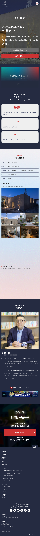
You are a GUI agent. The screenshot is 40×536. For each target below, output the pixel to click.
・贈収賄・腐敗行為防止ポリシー (8, 531)
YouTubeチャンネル (21, 388)
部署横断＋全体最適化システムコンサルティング (12, 470)
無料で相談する (20, 56)
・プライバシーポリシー (6, 530)
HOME (2, 6)
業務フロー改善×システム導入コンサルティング (12, 473)
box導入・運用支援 (6, 480)
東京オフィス (5, 521)
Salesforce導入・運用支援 (8, 478)
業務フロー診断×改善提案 (8, 475)
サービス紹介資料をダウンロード (20, 50)
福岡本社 (3, 514)
